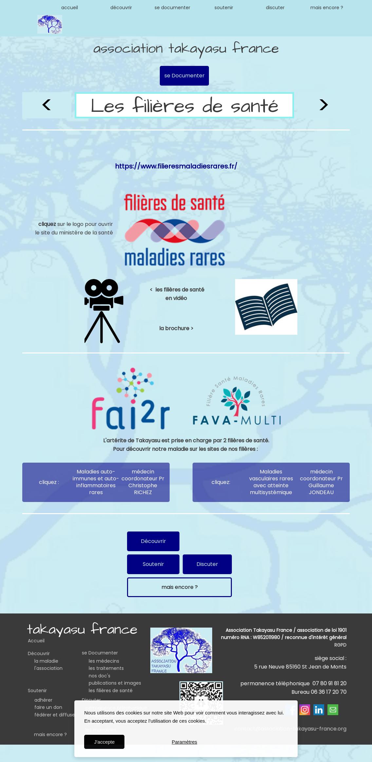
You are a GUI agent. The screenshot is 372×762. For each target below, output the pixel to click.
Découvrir (39, 653)
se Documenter (100, 653)
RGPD (340, 645)
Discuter (91, 700)
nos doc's (99, 675)
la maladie (46, 661)
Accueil (36, 640)
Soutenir (37, 690)
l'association (48, 668)
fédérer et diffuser (55, 715)
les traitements (106, 668)
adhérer (43, 700)
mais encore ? (50, 734)
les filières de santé (111, 690)
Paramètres (184, 742)
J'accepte (104, 742)
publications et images (115, 683)
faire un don (48, 707)
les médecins (104, 661)
